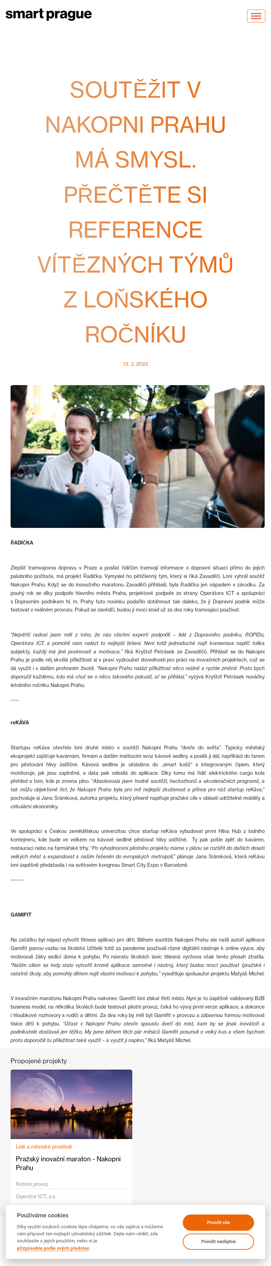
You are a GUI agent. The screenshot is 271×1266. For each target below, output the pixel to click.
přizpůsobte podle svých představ (53, 1248)
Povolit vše (218, 1222)
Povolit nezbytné (218, 1241)
